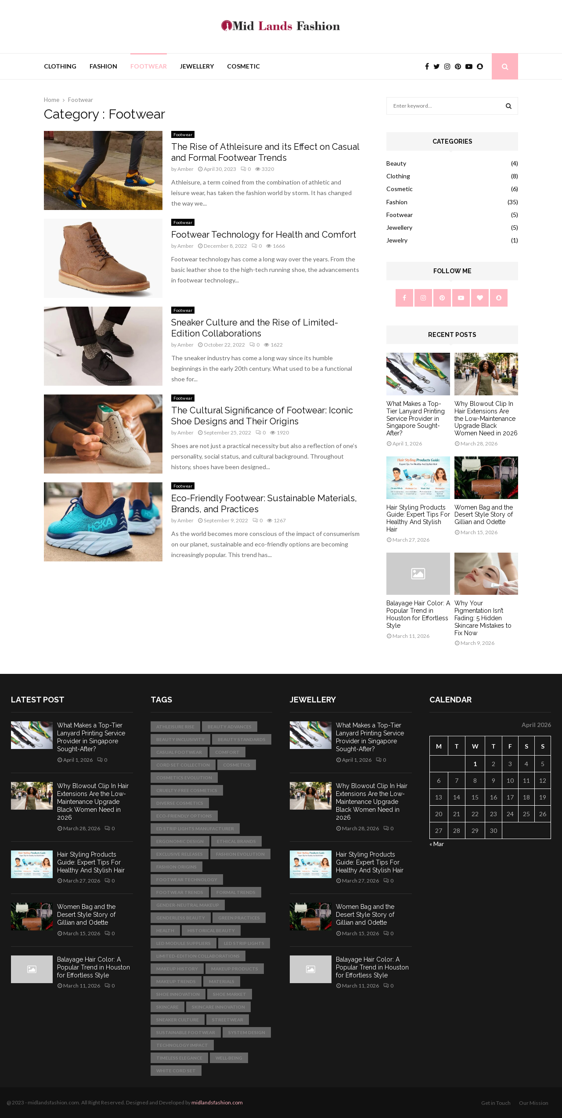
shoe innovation (178, 994)
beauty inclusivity (180, 739)
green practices (239, 917)
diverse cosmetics (179, 803)
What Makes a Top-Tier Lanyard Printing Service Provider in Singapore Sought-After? (415, 418)
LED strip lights (244, 943)
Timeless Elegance (179, 1057)
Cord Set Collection (183, 764)
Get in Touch (496, 1103)
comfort (227, 752)
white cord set (176, 1070)
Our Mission (533, 1103)
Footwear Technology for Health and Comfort (263, 234)
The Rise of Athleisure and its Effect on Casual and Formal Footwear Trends (265, 152)
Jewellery (197, 66)
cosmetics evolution (184, 777)
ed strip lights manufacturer (195, 828)
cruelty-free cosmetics (186, 790)
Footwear (148, 66)
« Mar (436, 843)
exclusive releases (179, 854)
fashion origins (176, 866)
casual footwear (179, 752)
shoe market (229, 994)
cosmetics (236, 764)
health (165, 930)
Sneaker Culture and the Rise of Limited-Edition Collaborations (254, 328)
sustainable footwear (185, 1032)
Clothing (60, 66)
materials (221, 981)
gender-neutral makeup (187, 905)
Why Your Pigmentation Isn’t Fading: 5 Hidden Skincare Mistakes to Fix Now (483, 618)
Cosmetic (243, 66)
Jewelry (396, 240)
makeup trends (176, 981)
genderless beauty (180, 917)
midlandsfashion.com (217, 1102)
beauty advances (230, 726)
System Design (246, 1032)
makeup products (234, 968)
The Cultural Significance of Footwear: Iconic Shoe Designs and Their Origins (262, 416)
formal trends (236, 892)
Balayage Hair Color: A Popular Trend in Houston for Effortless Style (418, 614)
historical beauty (211, 930)
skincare (167, 1006)
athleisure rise (175, 726)
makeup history (177, 968)
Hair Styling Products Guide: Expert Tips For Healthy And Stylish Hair (418, 518)
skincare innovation (218, 1006)
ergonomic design (180, 841)
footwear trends (179, 892)
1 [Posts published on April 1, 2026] (475, 763)
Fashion (103, 66)
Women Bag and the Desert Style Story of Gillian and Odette (483, 515)
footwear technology (186, 879)
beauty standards (242, 739)
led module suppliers (183, 943)
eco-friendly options (184, 815)
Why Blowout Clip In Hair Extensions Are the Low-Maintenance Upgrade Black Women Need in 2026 (486, 418)
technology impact (182, 1045)
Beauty (396, 163)
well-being (229, 1057)
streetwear (227, 1019)
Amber (185, 169)
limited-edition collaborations (198, 956)
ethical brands (236, 841)
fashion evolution (240, 854)
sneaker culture (177, 1019)
